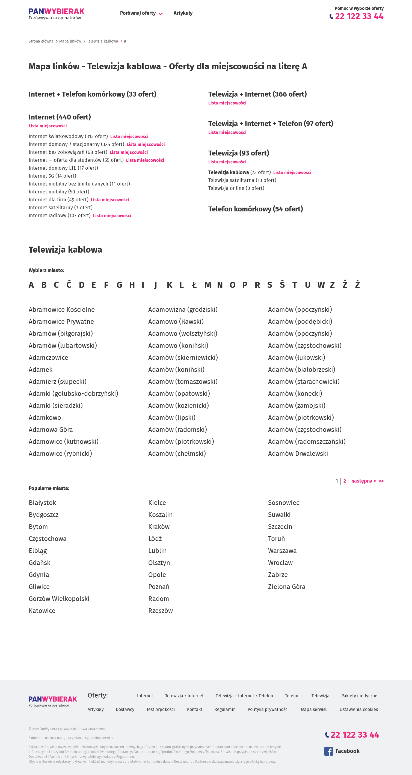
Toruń (276, 539)
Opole (157, 575)
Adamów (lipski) (171, 418)
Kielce (157, 503)
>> (381, 481)
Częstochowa (48, 539)
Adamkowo (45, 418)
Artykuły (183, 13)
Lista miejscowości (48, 126)
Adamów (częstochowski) (305, 346)
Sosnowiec (283, 503)
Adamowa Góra (51, 430)
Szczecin (280, 527)
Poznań (159, 587)
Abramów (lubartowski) (63, 346)
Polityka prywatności (268, 709)
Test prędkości (160, 709)
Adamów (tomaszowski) (183, 382)
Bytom (38, 527)
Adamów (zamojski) (296, 406)
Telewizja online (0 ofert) (236, 188)
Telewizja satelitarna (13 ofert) (242, 180)
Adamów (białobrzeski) (301, 370)
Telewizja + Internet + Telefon (244, 696)
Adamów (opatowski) (179, 394)
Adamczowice (48, 358)
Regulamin (225, 709)
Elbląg (38, 551)
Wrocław (280, 563)
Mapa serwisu (314, 709)
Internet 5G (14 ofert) (52, 176)
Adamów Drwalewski (298, 454)
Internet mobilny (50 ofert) (59, 192)
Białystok (42, 503)
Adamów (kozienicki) (178, 406)
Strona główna (41, 41)
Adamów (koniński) (176, 370)
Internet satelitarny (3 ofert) (61, 207)
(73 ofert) (239, 172)
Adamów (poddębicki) (300, 322)
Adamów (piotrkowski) (181, 442)
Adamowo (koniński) (178, 346)
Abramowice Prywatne (61, 322)
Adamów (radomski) (177, 430)
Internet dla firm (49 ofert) (58, 200)
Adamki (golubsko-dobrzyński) (73, 394)
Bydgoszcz (43, 515)
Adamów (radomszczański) (307, 442)
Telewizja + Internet (184, 696)
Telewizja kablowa (102, 41)
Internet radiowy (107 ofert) (60, 215)
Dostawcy (125, 709)
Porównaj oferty (138, 13)
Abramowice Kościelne (62, 310)
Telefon (292, 696)
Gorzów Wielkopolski (59, 599)
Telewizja (321, 696)
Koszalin (160, 515)
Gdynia (39, 575)
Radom (158, 599)
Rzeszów (160, 611)
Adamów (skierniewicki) (183, 358)
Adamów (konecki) (295, 394)
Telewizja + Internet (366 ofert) (257, 94)
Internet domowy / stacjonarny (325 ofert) (76, 144)
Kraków (159, 527)
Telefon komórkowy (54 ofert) (255, 209)
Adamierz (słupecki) (58, 382)
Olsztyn (159, 563)
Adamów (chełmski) (177, 454)
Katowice (42, 611)
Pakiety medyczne (359, 696)
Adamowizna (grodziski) (183, 310)
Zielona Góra (287, 587)
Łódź (155, 539)
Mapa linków (70, 41)
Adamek (40, 370)
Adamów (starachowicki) (304, 382)
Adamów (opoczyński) (300, 310)
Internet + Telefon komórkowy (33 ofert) (92, 94)
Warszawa (282, 551)
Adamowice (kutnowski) (64, 442)
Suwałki (279, 515)
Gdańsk (39, 563)
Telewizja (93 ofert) (238, 153)
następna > (363, 481)
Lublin (157, 551)
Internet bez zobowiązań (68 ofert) (68, 152)
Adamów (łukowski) (296, 358)
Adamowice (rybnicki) (60, 454)
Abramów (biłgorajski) (61, 334)
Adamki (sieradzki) (56, 406)
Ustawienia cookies (359, 709)
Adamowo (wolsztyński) (182, 334)
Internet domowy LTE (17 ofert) (63, 168)
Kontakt (194, 709)
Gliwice (39, 587)
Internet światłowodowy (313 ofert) (68, 136)
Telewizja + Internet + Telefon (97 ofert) (270, 123)
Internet (145, 696)
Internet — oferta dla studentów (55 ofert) (76, 160)
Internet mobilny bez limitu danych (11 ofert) (79, 184)
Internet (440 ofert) (60, 117)
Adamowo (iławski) (176, 322)
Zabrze (278, 575)
